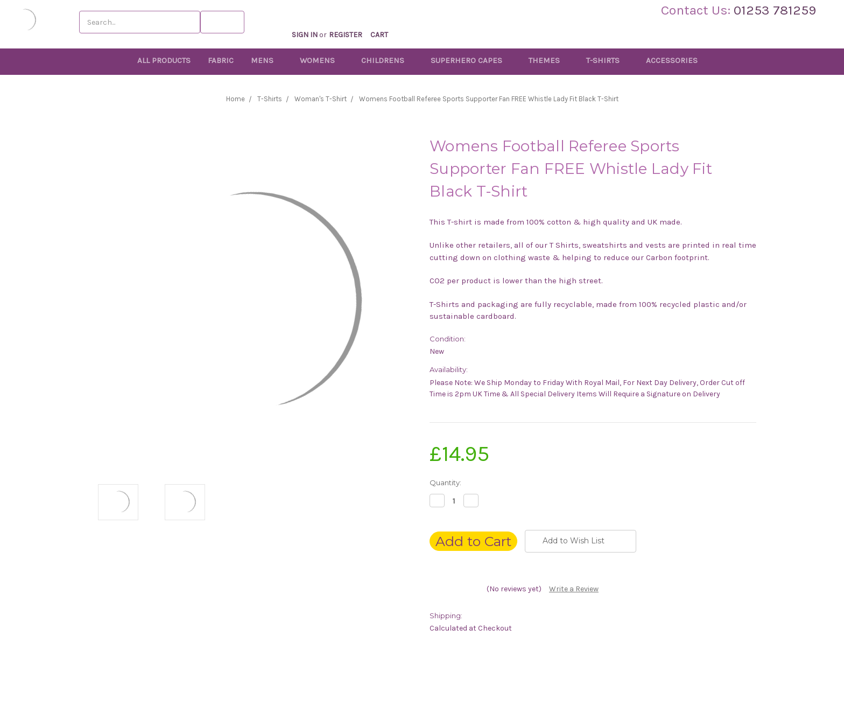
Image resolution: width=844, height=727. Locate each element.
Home (235, 99)
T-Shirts (607, 60)
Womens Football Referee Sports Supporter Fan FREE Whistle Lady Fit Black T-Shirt (488, 99)
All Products (164, 60)
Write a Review (574, 588)
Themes (549, 60)
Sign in (313, 23)
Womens (322, 60)
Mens (267, 60)
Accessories (676, 60)
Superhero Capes (471, 60)
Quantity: (445, 482)
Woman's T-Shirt (320, 99)
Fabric (221, 60)
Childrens (387, 60)
